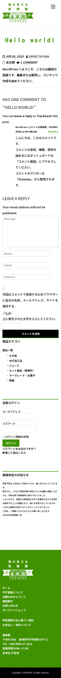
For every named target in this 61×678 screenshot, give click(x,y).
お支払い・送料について (16, 625)
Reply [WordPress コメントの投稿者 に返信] (53, 131)
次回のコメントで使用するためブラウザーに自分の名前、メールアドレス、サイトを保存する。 (30, 300)
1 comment (28, 62)
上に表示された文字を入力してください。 (30, 319)
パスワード (18, 427)
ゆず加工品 (15, 361)
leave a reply (23, 116)
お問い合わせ (10, 606)
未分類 (10, 62)
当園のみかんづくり (14, 597)
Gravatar (24, 179)
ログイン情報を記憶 (15, 437)
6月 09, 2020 (15, 56)
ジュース (14, 366)
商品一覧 (7, 350)
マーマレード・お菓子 (22, 375)
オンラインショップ (14, 610)
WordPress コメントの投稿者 (31, 127)
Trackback (44, 116)
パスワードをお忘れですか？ (19, 449)
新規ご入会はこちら (14, 453)
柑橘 (11, 380)
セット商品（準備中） (22, 370)
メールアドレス (18, 415)
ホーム (6, 588)
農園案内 (7, 601)
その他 (13, 356)
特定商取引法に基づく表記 (18, 620)
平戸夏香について (12, 592)
